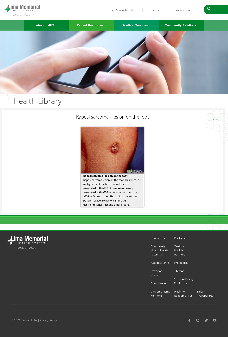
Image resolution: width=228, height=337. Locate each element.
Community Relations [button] (180, 25)
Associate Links (160, 262)
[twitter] (206, 320)
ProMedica (181, 262)
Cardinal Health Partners (179, 250)
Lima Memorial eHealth (122, 10)
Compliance (158, 283)
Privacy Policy (48, 320)
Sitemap (179, 271)
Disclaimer (180, 238)
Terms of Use (29, 320)
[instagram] (197, 320)
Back (216, 119)
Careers (156, 10)
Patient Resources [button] (90, 25)
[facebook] (189, 320)
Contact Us (158, 238)
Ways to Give (183, 10)
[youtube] (215, 320)
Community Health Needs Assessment (159, 250)
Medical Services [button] (135, 25)
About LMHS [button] (45, 25)
